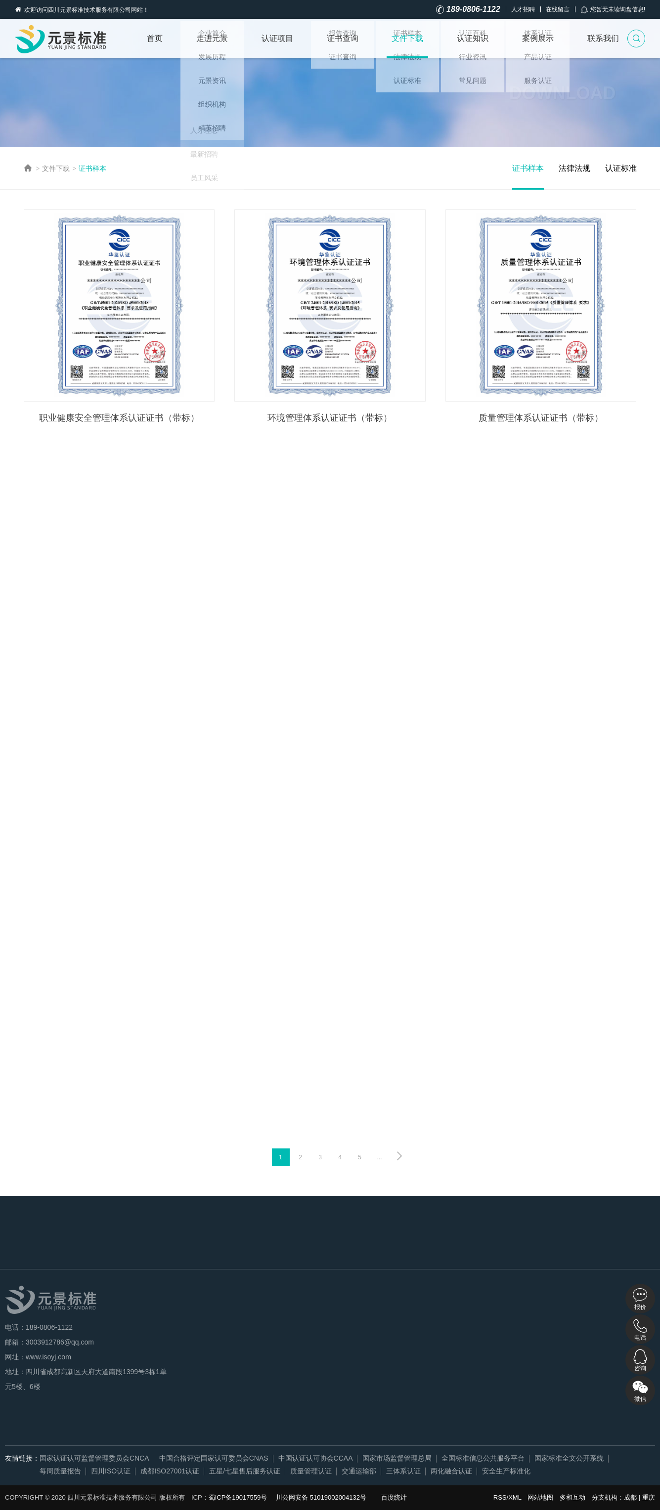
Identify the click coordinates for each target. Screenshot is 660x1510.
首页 (155, 38)
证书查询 (342, 38)
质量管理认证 (311, 1471)
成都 (630, 1497)
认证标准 (621, 168)
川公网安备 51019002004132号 (321, 1497)
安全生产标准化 (506, 1471)
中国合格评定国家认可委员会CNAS (213, 1458)
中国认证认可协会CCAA (315, 1458)
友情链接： (22, 1458)
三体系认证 (403, 1471)
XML (514, 1497)
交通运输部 (359, 1471)
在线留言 (558, 9)
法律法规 (574, 168)
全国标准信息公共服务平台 (483, 1458)
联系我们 (603, 38)
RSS (500, 1497)
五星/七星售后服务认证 (244, 1471)
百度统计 (394, 1497)
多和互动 (572, 1497)
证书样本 (92, 168)
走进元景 (212, 38)
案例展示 (538, 38)
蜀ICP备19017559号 (238, 1497)
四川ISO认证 (111, 1471)
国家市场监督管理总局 (397, 1458)
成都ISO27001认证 (169, 1471)
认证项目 (277, 38)
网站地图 (540, 1497)
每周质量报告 (60, 1471)
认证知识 (472, 38)
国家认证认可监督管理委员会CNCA (94, 1458)
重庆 (648, 1497)
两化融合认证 (451, 1471)
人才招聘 (523, 9)
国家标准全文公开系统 (569, 1458)
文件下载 (407, 38)
